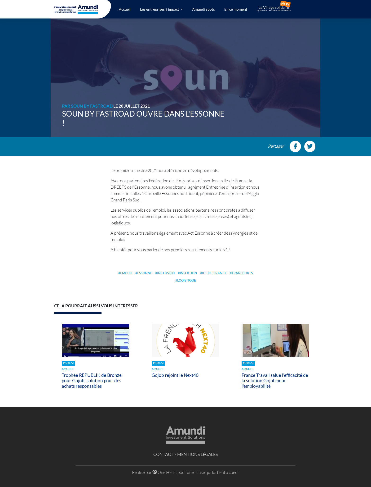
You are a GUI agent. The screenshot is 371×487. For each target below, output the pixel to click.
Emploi (126, 273)
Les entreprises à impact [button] (160, 9)
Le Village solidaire (274, 8)
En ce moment (235, 9)
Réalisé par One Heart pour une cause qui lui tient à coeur (185, 472)
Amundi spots (203, 9)
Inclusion (166, 273)
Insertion (188, 273)
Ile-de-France (214, 273)
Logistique (186, 280)
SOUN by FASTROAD (92, 106)
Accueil (125, 9)
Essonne (144, 273)
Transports (242, 273)
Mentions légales (197, 454)
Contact (163, 454)
